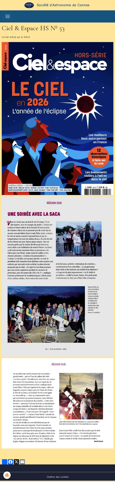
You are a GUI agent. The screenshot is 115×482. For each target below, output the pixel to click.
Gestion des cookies (57, 476)
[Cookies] (7, 475)
